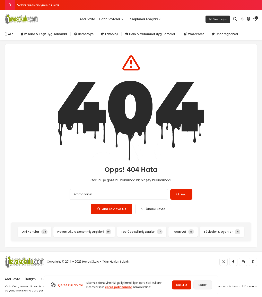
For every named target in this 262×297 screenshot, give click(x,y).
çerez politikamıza (118, 287)
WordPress (194, 34)
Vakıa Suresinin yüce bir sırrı (38, 5)
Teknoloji (109, 34)
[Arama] (235, 19)
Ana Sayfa (87, 19)
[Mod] (248, 19)
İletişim (30, 279)
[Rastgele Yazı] (242, 19)
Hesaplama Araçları (144, 19)
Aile (9, 34)
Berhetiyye (84, 34)
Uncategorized (225, 34)
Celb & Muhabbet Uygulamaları (150, 34)
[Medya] (223, 262)
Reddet (203, 285)
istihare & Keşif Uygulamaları (44, 34)
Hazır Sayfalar (111, 19)
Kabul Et (181, 285)
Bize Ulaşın (218, 19)
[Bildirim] (255, 19)
